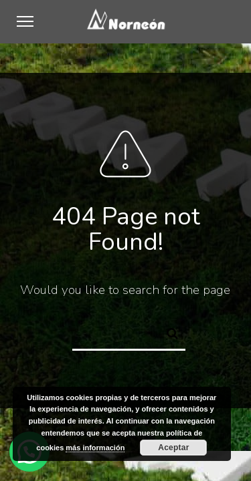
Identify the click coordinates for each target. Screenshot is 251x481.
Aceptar (173, 447)
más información (95, 448)
